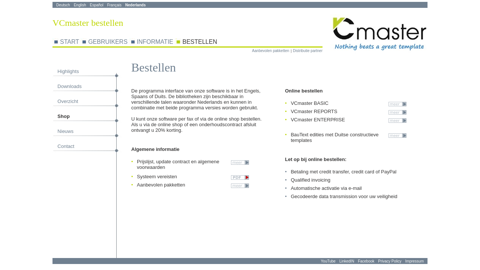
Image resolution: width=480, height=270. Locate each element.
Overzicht (67, 101)
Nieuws (65, 131)
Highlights (68, 71)
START (69, 42)
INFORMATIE (155, 42)
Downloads (69, 86)
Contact (65, 146)
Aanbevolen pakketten (270, 51)
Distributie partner (307, 51)
